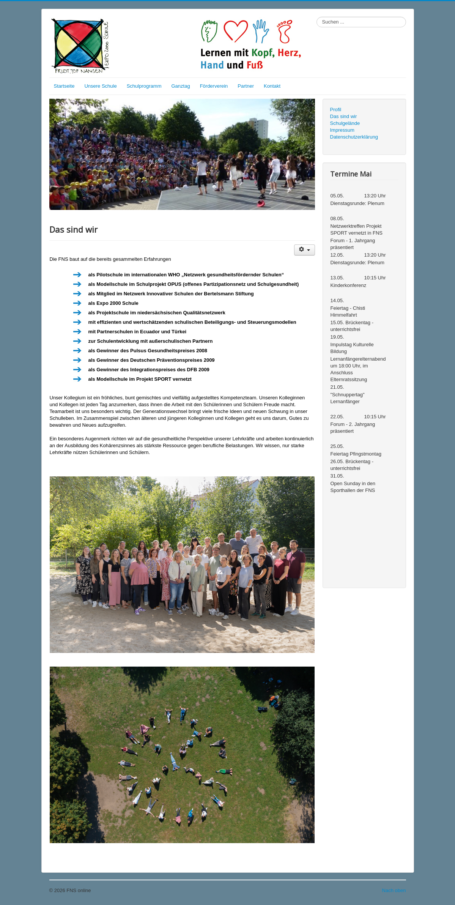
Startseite (64, 86)
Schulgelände (345, 123)
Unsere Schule (100, 86)
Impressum (342, 130)
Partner (246, 86)
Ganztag (180, 86)
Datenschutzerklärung (354, 137)
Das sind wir (343, 116)
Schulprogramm (144, 86)
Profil (336, 109)
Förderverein (214, 86)
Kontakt (272, 86)
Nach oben (394, 890)
